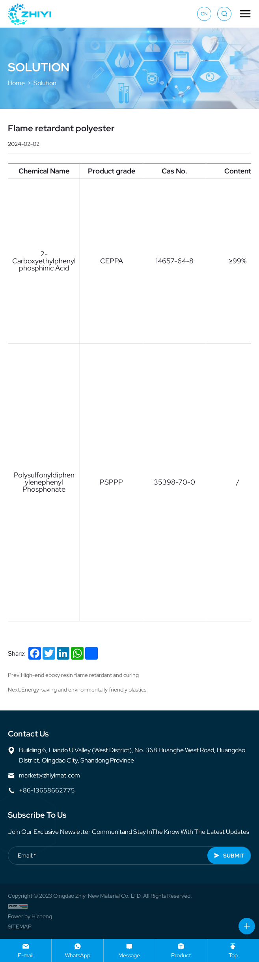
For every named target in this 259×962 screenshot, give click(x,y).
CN (204, 14)
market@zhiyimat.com (49, 775)
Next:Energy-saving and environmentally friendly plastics (77, 689)
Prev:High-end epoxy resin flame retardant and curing (73, 675)
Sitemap (20, 926)
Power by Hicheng (30, 916)
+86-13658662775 (47, 790)
